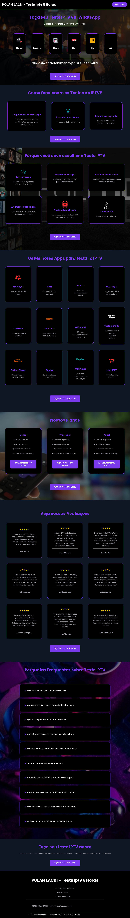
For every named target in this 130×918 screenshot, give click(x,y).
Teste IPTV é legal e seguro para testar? (45, 763)
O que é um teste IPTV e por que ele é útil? (46, 690)
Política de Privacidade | (37, 915)
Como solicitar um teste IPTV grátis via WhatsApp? (50, 705)
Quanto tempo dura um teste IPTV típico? (46, 719)
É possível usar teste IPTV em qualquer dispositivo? (50, 734)
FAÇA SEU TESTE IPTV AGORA (65, 76)
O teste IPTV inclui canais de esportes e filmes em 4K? (52, 748)
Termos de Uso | (55, 915)
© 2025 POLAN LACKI (72, 915)
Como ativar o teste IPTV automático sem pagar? (50, 777)
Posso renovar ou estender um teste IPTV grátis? (49, 821)
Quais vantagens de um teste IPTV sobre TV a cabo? (51, 792)
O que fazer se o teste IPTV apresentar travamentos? (51, 806)
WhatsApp (119, 4)
